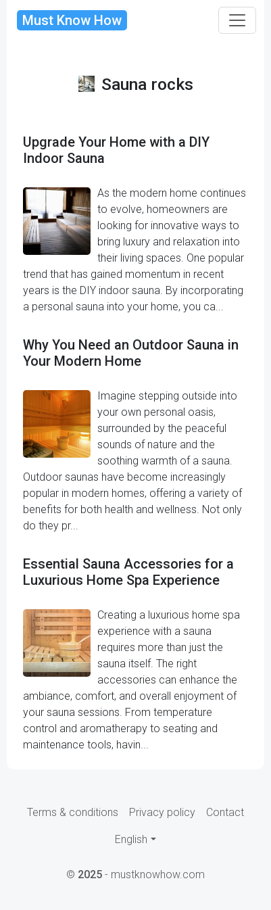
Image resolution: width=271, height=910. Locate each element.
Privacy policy (162, 812)
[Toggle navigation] (237, 20)
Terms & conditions (72, 812)
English (131, 839)
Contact (225, 812)
